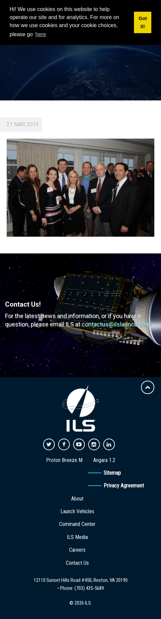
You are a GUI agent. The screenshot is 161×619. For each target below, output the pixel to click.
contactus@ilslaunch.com (116, 324)
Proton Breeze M (64, 460)
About (77, 498)
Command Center (77, 524)
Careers (77, 550)
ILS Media (77, 537)
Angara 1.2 (104, 460)
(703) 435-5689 (89, 588)
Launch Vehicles (77, 511)
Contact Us (77, 563)
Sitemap (112, 473)
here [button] (40, 34)
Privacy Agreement (124, 485)
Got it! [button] (143, 22)
